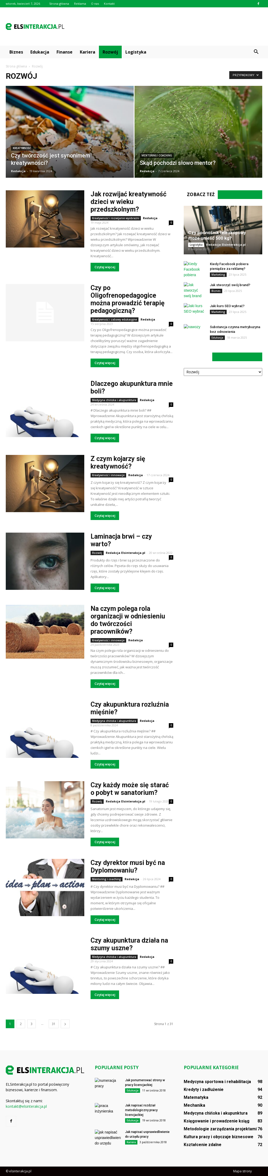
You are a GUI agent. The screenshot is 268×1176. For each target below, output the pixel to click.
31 (53, 1024)
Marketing (218, 274)
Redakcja (18, 171)
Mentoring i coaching (157, 155)
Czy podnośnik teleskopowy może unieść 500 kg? (217, 235)
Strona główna (59, 4)
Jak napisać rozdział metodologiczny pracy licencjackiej (141, 1110)
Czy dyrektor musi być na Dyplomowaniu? (128, 866)
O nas (95, 4)
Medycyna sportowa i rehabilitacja (217, 1081)
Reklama (80, 4)
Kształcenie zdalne (202, 1144)
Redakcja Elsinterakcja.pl (125, 553)
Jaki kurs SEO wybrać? (227, 306)
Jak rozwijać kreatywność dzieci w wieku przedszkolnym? (128, 201)
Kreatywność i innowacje (108, 475)
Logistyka (135, 52)
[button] (256, 52)
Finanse (64, 52)
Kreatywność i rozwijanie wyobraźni (115, 218)
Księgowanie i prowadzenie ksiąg (216, 1121)
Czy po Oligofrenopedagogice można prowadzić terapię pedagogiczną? (128, 299)
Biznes (16, 52)
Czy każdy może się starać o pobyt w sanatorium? (130, 788)
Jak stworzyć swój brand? (230, 285)
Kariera (87, 52)
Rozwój (110, 52)
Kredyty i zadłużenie (204, 1089)
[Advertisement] (167, 26)
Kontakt (109, 4)
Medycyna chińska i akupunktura (114, 400)
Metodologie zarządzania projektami (220, 1128)
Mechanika (194, 1105)
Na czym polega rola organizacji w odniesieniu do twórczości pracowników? (128, 620)
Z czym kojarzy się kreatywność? (118, 462)
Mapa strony (242, 1171)
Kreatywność (22, 148)
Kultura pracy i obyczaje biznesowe (218, 1136)
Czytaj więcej (104, 267)
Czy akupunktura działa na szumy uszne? (129, 944)
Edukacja (39, 52)
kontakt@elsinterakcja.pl (26, 1106)
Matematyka (196, 1097)
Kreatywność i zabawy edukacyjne (114, 319)
